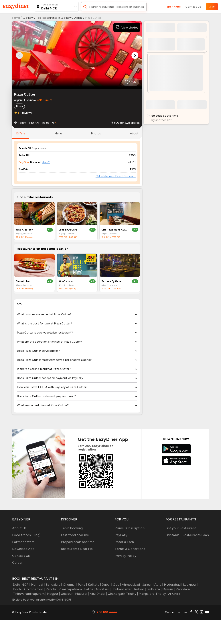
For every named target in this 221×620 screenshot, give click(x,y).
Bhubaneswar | (122, 589)
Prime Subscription (130, 528)
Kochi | (17, 589)
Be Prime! (174, 6)
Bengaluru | (53, 585)
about (134, 133)
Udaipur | (67, 594)
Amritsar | (103, 589)
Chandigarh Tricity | (122, 594)
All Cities (173, 593)
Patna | (89, 589)
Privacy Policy (125, 556)
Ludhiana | (154, 589)
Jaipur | (148, 585)
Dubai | (106, 585)
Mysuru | (168, 589)
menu (58, 133)
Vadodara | (183, 589)
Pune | (82, 585)
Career (17, 563)
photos (96, 133)
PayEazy (121, 535)
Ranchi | (51, 589)
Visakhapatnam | (71, 589)
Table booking (72, 528)
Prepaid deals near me (77, 542)
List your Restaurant (180, 528)
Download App (23, 549)
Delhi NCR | (21, 585)
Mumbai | (37, 585)
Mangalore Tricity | (152, 594)
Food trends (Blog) (26, 535)
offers (20, 133)
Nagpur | (53, 594)
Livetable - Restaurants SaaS (187, 535)
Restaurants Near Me (77, 549)
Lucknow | (190, 585)
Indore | (139, 589)
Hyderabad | (172, 585)
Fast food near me (75, 535)
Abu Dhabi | (98, 594)
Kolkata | (94, 585)
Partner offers (23, 542)
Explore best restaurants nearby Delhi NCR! (41, 599)
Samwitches (23, 281)
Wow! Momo (65, 281)
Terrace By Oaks (111, 281)
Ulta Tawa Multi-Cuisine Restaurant (114, 229)
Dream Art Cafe (68, 229)
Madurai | (81, 594)
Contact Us (193, 6)
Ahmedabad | (131, 585)
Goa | (116, 585)
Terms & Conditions (130, 549)
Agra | (158, 585)
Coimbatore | (34, 589)
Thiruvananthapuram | (29, 594)
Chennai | (69, 585)
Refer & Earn (124, 542)
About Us (19, 528)
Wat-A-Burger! (24, 229)
